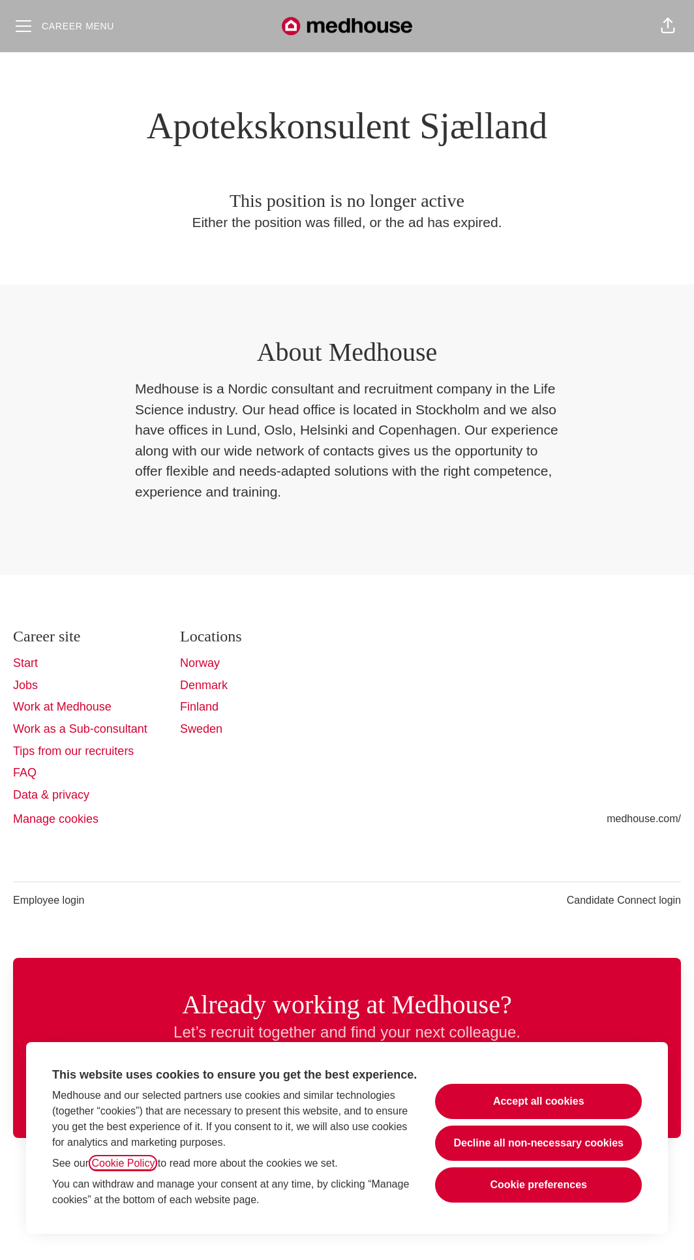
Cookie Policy (123, 1163)
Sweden (201, 728)
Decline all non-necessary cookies (538, 1142)
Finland (199, 706)
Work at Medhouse (62, 706)
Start (25, 662)
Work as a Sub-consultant (80, 728)
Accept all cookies (538, 1101)
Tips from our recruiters (73, 751)
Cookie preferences (538, 1184)
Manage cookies (55, 818)
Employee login (48, 900)
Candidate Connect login (624, 900)
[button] (668, 26)
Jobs (25, 685)
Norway (200, 662)
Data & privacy (51, 794)
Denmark (204, 685)
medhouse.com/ (644, 818)
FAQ (25, 772)
